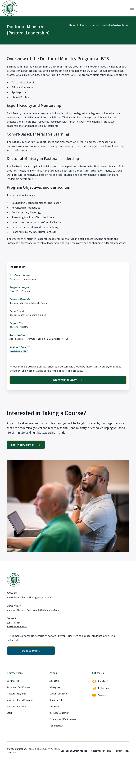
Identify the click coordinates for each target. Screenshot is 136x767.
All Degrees (55, 687)
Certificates (13, 681)
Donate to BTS (31, 651)
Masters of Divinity (16, 706)
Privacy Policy (122, 751)
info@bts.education (17, 626)
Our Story (54, 706)
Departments (56, 700)
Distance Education (59, 713)
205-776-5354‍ (13, 623)
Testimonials (56, 726)
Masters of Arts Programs (20, 700)
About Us (54, 681)
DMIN (9, 713)
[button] (131, 8)
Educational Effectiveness (62, 719)
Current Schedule (58, 694)
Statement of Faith (101, 751)
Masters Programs (16, 694)
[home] (10, 8)
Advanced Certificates (18, 687)
